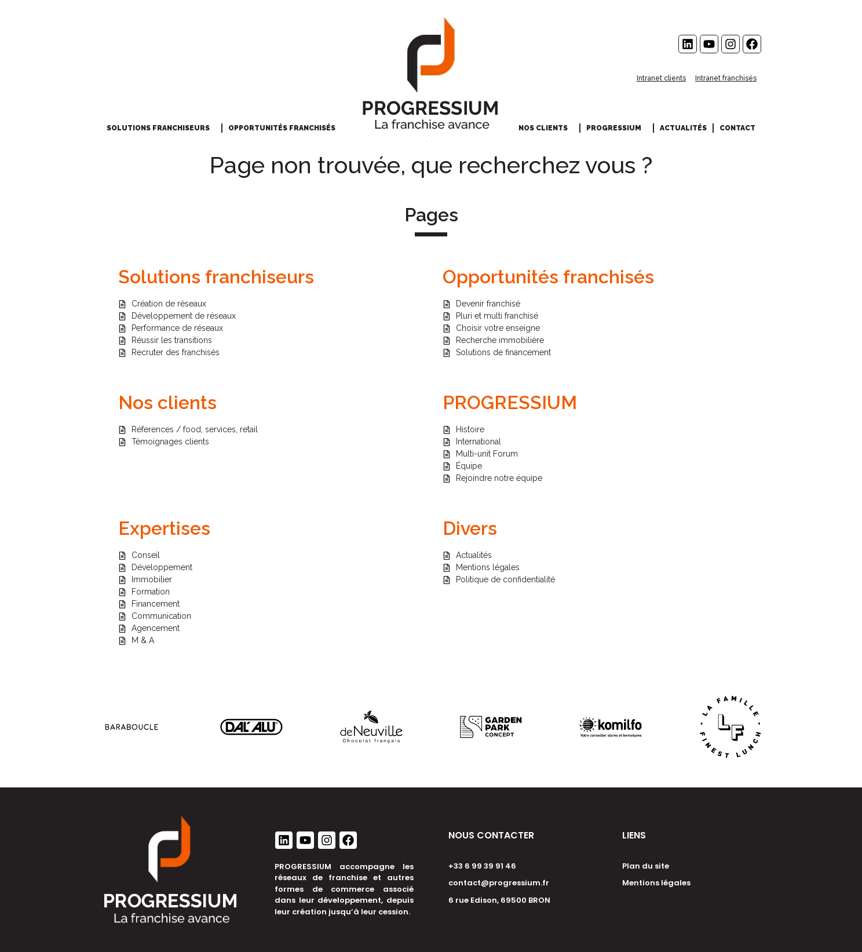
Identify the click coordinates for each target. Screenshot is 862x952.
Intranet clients (661, 78)
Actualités (683, 128)
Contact (737, 128)
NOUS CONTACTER (491, 835)
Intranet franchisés (726, 78)
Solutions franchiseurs (161, 128)
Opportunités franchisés (284, 128)
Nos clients (546, 128)
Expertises (164, 528)
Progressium (616, 128)
